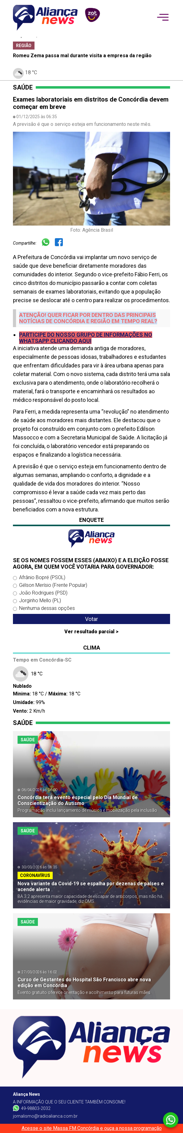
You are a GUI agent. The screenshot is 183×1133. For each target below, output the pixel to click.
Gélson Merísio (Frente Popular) (53, 585)
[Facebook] (61, 243)
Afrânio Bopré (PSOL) (42, 577)
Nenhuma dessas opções (47, 608)
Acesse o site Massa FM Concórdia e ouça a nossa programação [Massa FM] (92, 1128)
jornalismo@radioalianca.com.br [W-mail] (45, 1116)
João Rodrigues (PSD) (43, 593)
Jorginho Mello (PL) (40, 600)
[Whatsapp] (48, 243)
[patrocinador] (91, 15)
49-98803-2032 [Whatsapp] (32, 1108)
